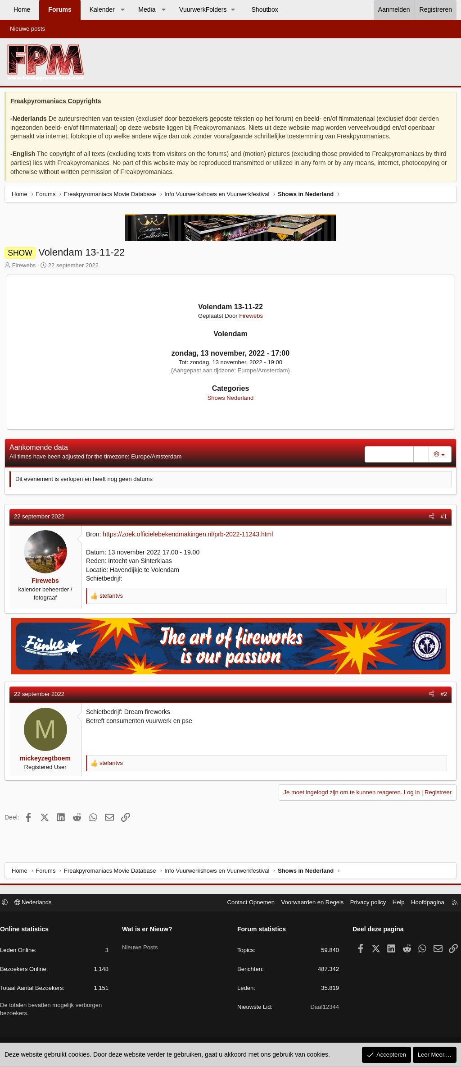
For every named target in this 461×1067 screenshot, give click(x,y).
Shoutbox (265, 9)
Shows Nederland (231, 400)
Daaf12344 (322, 1008)
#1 (441, 518)
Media (146, 9)
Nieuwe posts (27, 28)
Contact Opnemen (247, 903)
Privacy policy (363, 903)
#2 (441, 696)
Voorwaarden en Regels (308, 903)
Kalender (102, 9)
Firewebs (26, 267)
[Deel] (429, 518)
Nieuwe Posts (142, 945)
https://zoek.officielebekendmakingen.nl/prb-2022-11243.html (190, 536)
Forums (59, 9)
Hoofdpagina (423, 903)
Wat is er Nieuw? (149, 930)
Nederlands (37, 903)
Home (22, 9)
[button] (122, 10)
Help (394, 903)
